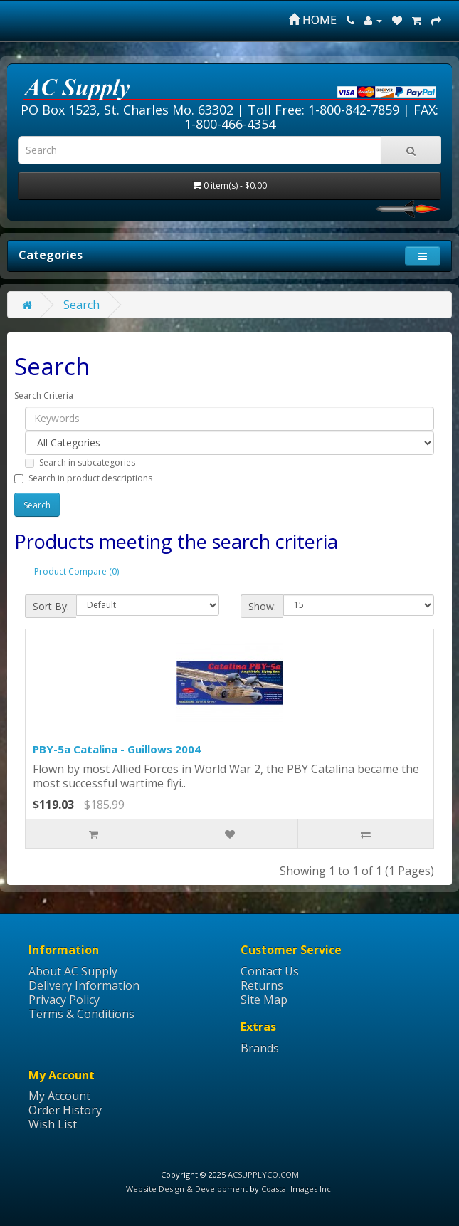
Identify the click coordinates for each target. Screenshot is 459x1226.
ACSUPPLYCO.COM (263, 1174)
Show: (262, 606)
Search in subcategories (80, 462)
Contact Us (270, 971)
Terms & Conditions (81, 1014)
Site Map (264, 999)
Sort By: (51, 606)
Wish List (52, 1124)
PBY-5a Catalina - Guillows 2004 (117, 749)
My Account (59, 1096)
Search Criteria (43, 395)
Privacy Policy (64, 999)
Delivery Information (83, 985)
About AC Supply (72, 971)
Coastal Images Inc (296, 1188)
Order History (65, 1110)
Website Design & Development (187, 1188)
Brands (260, 1048)
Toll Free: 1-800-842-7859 (323, 109)
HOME (312, 20)
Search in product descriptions (83, 478)
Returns (262, 985)
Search (81, 305)
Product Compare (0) (76, 571)
